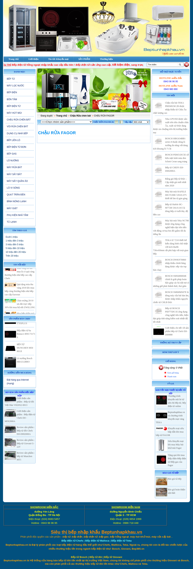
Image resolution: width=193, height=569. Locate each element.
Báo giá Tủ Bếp (171, 473)
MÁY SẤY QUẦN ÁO (17, 181)
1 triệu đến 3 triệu (14, 240)
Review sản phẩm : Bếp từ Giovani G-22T (26, 443)
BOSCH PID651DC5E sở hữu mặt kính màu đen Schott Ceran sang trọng (177, 158)
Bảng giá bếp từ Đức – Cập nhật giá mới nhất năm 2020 (176, 182)
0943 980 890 (171, 89)
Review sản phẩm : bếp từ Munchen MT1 (26, 456)
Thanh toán (171, 377)
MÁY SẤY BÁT (14, 174)
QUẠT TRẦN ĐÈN (16, 194)
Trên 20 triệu (12, 255)
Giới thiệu (33, 59)
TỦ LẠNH (12, 222)
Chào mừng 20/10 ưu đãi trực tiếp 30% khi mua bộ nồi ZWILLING (20, 306)
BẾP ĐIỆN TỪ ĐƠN (16, 147)
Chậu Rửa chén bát (80, 115)
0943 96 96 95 (170, 81)
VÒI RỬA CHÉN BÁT (17, 126)
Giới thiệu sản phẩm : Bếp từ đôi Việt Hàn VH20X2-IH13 (19, 401)
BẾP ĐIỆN (12, 92)
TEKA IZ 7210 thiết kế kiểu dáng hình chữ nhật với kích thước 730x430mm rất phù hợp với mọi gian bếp (170, 247)
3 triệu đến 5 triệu (14, 244)
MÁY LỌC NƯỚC (15, 85)
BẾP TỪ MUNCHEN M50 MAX (25, 350)
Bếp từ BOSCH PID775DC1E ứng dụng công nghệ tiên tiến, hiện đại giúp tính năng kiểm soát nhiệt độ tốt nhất (170, 315)
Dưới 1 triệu (12, 237)
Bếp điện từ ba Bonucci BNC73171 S (26, 336)
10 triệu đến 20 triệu (16, 252)
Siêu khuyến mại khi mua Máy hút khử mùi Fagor (176, 444)
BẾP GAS (11, 153)
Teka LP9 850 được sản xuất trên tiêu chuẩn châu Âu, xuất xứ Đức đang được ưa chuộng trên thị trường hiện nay (170, 126)
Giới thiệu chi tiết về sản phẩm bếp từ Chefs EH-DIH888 (177, 331)
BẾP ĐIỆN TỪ (14, 106)
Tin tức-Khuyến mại (58, 59)
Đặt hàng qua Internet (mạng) (18, 382)
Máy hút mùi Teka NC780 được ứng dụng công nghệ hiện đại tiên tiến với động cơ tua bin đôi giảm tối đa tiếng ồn (171, 227)
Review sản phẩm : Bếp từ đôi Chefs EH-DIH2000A (26, 430)
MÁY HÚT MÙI (14, 113)
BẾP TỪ (11, 79)
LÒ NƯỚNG (13, 160)
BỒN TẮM (12, 99)
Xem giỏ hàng (173, 373)
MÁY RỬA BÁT (14, 167)
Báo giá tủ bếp (175, 479)
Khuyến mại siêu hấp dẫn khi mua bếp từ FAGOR (170, 431)
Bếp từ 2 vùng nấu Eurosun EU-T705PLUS (25, 322)
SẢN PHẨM (84, 59)
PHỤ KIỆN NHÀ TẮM (17, 215)
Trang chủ (61, 115)
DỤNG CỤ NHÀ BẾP (17, 133)
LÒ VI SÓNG (13, 188)
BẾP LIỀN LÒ (13, 140)
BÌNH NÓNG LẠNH (16, 201)
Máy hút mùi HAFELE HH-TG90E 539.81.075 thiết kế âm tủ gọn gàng (176, 195)
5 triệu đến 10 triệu (15, 248)
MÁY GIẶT (12, 208)
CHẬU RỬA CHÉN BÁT (19, 119)
